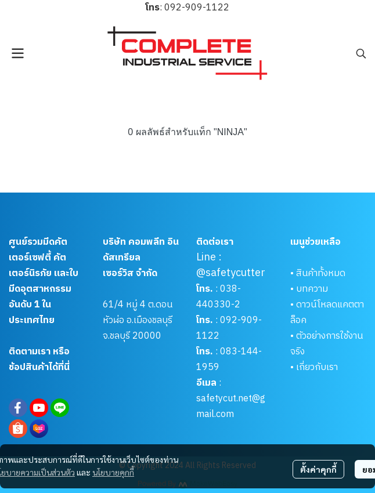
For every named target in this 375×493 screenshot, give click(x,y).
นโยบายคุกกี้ (113, 472)
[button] (361, 53)
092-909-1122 (196, 8)
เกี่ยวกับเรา (317, 367)
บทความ (312, 289)
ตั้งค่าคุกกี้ (318, 469)
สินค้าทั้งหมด (320, 273)
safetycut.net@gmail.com (230, 406)
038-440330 (218, 297)
